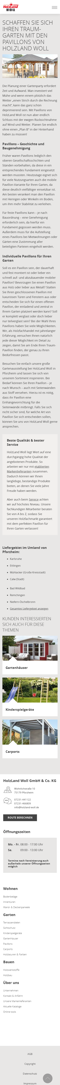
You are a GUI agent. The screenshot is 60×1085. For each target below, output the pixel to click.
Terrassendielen (11, 922)
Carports (8, 949)
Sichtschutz (9, 927)
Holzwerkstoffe (11, 969)
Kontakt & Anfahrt (13, 995)
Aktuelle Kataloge (12, 1006)
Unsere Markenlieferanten (17, 1001)
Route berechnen (20, 817)
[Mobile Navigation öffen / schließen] (54, 7)
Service (34, 499)
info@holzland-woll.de (26, 807)
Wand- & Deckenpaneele (16, 907)
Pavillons (7, 943)
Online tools (9, 1011)
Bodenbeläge (10, 896)
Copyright (30, 1063)
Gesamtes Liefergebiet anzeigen (29, 608)
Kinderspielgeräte (12, 933)
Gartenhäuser (10, 938)
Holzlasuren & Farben (15, 954)
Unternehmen (10, 990)
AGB (30, 1054)
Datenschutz (30, 1073)
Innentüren (9, 901)
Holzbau (7, 975)
